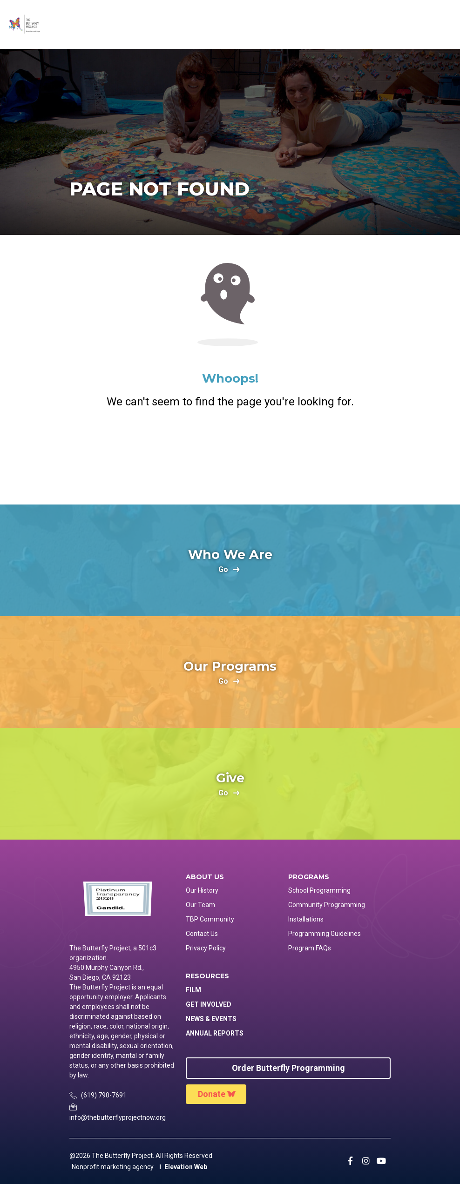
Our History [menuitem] (202, 890)
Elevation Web (185, 1167)
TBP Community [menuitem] (210, 919)
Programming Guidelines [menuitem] (324, 933)
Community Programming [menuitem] (326, 904)
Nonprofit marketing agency (113, 1167)
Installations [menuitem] (306, 919)
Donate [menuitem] (211, 1094)
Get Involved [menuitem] (208, 1004)
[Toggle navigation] (444, 24)
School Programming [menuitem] (319, 890)
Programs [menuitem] (308, 877)
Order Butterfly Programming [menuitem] (288, 1068)
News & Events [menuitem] (211, 1019)
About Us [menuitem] (205, 877)
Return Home (230, 448)
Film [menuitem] (193, 990)
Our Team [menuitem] (200, 904)
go (223, 570)
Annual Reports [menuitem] (215, 1033)
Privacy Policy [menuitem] (206, 948)
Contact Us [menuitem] (202, 933)
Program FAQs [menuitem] (309, 948)
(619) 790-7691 (104, 1095)
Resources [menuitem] (207, 976)
